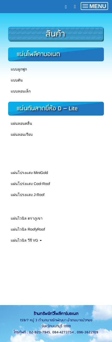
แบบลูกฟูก (19, 69)
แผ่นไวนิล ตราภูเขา (27, 218)
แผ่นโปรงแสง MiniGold (29, 173)
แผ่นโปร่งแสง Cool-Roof (30, 184)
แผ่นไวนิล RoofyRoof (28, 229)
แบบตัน (17, 80)
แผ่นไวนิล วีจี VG (26, 240)
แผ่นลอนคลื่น (21, 123)
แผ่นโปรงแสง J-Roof (27, 195)
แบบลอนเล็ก (21, 91)
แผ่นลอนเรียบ (22, 134)
